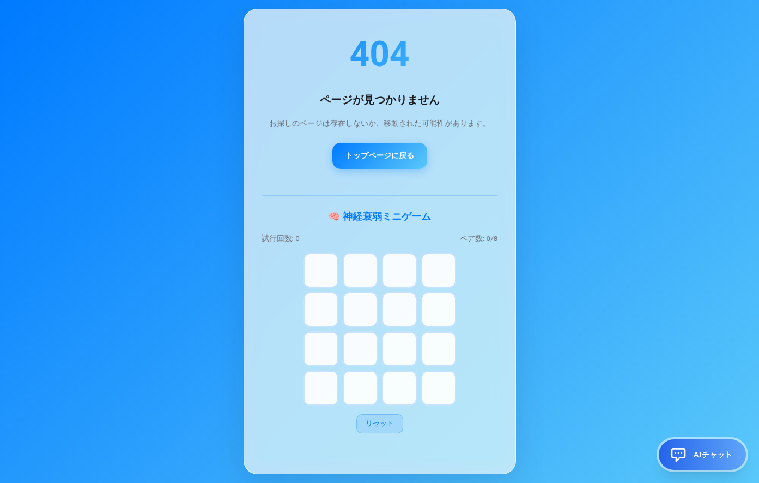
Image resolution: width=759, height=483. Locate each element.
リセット (380, 423)
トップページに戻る (379, 155)
